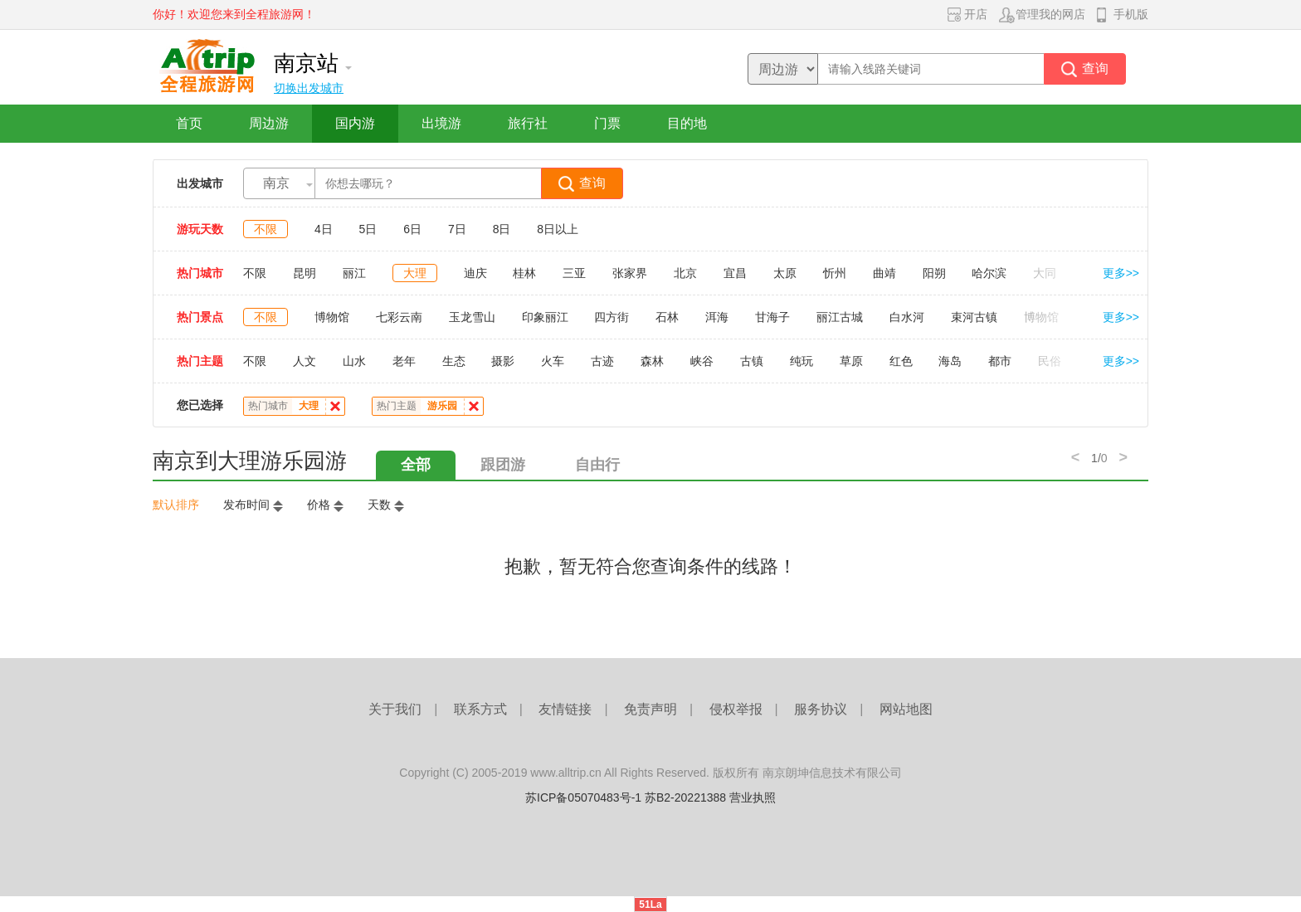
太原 (785, 273)
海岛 (950, 361)
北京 (685, 273)
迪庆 (475, 273)
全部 (416, 464)
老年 (404, 361)
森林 (652, 361)
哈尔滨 (989, 273)
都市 (999, 361)
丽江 (354, 273)
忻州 (834, 273)
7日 (457, 229)
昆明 (304, 273)
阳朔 (934, 273)
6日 (412, 229)
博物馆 (331, 317)
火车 (552, 361)
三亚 (574, 273)
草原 (851, 361)
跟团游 (502, 464)
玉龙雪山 (472, 317)
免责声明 (650, 709)
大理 (414, 273)
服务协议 (820, 709)
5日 (368, 229)
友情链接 (565, 709)
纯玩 (801, 361)
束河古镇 (974, 317)
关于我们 (394, 709)
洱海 (716, 317)
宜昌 (735, 273)
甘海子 (772, 317)
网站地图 (906, 709)
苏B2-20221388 (685, 797)
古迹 (602, 361)
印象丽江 (545, 317)
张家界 (629, 273)
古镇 (751, 361)
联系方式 (480, 709)
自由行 (597, 464)
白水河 (906, 317)
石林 (667, 317)
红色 (901, 361)
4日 (323, 229)
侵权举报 (736, 709)
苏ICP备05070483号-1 (583, 797)
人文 (304, 361)
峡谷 (702, 361)
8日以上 (557, 229)
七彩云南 (399, 317)
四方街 (611, 317)
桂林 (524, 273)
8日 (502, 229)
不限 (265, 229)
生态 (453, 361)
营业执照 (752, 797)
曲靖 (884, 273)
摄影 (502, 361)
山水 (354, 361)
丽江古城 (839, 317)
